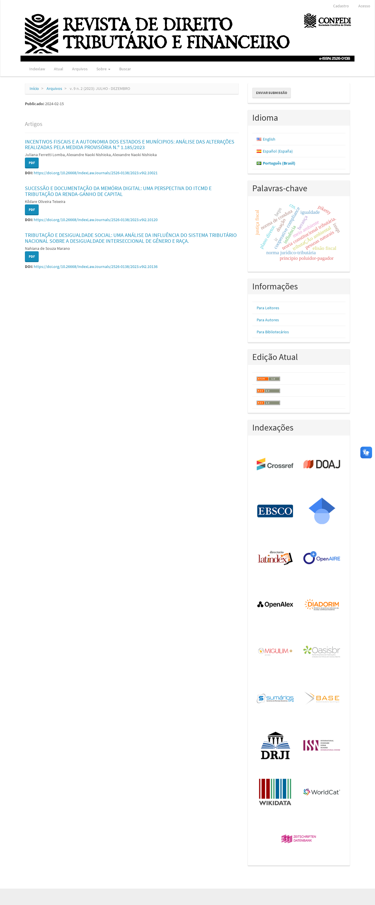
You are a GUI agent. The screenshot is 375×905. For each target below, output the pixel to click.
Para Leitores (268, 307)
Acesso (364, 5)
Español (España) (278, 151)
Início (34, 88)
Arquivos (80, 68)
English (269, 139)
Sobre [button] (103, 68)
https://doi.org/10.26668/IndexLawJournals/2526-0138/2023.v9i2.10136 (96, 266)
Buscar (125, 68)
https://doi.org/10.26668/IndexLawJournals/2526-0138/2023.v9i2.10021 (96, 172)
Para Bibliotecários (273, 331)
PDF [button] (32, 162)
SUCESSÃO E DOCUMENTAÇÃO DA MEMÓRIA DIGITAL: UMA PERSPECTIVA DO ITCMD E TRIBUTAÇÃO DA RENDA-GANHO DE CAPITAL (118, 191)
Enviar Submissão (271, 92)
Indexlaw (37, 68)
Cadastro (341, 5)
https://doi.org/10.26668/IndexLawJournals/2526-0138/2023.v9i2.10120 (96, 219)
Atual (58, 68)
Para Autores (268, 319)
